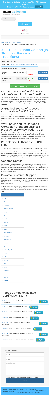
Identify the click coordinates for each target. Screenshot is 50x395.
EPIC (4, 198)
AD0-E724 (5, 328)
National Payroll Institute (9, 250)
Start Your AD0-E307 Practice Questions (25, 86)
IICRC (4, 267)
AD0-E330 (5, 311)
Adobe (8, 42)
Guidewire (5, 270)
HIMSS (4, 225)
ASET (4, 201)
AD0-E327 (5, 300)
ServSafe (5, 277)
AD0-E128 (5, 333)
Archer (4, 229)
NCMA (4, 219)
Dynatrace (5, 205)
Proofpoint (5, 236)
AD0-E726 (5, 322)
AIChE (4, 212)
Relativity (5, 222)
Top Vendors (5, 194)
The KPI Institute (7, 232)
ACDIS (4, 246)
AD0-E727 (5, 339)
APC (4, 215)
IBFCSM (5, 274)
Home (2, 42)
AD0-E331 (5, 317)
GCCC (4, 256)
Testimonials (12, 389)
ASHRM (5, 253)
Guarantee (20, 389)
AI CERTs (5, 281)
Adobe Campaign (16, 42)
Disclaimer (32, 389)
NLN (4, 263)
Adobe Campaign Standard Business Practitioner (24, 64)
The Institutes (6, 239)
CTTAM (5, 243)
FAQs (26, 389)
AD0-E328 (5, 306)
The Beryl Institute (7, 208)
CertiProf (5, 260)
